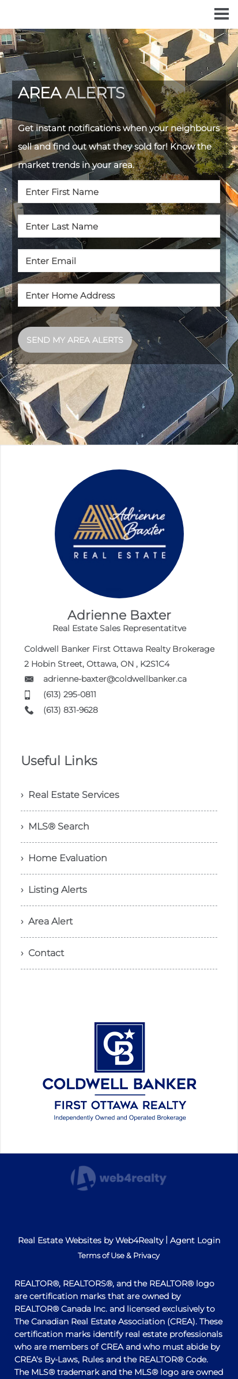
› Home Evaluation (64, 858)
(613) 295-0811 (69, 694)
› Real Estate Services (70, 794)
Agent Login (195, 1240)
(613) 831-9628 (70, 710)
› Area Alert (47, 921)
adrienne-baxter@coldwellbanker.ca (115, 679)
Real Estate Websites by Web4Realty (90, 1240)
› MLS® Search (55, 826)
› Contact (42, 953)
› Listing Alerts (54, 889)
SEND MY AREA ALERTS (75, 340)
